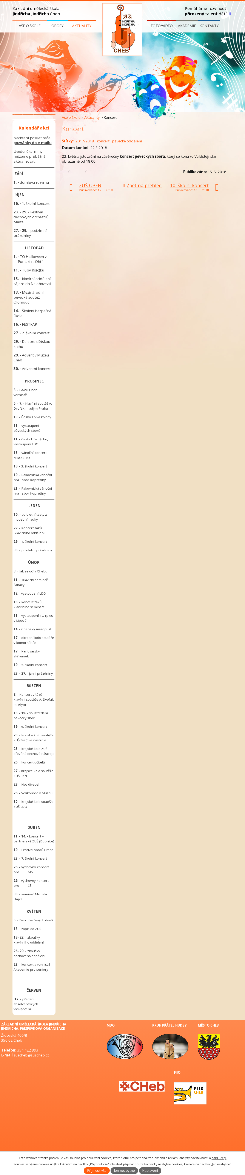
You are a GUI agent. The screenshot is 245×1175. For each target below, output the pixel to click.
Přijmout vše (96, 1170)
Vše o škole (30, 25)
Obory (57, 25)
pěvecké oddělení (127, 141)
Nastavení (150, 1170)
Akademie (187, 25)
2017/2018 (85, 141)
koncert (103, 141)
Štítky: (68, 141)
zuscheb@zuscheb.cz (31, 1055)
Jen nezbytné (124, 1170)
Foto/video (162, 25)
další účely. (219, 1158)
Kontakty (209, 25)
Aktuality (81, 25)
